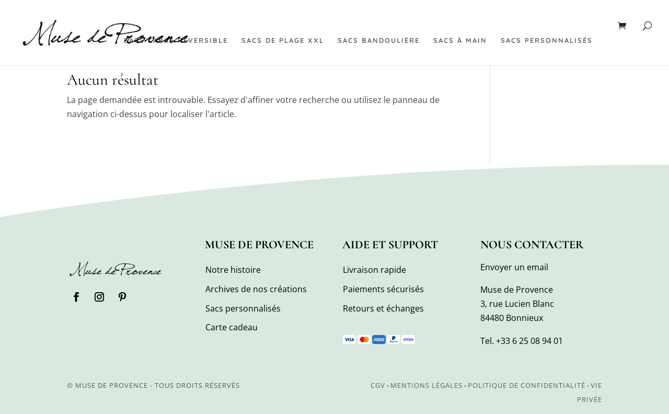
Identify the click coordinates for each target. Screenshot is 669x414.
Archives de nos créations (256, 289)
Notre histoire (233, 269)
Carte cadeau (231, 327)
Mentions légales (426, 385)
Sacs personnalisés (547, 40)
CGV (378, 385)
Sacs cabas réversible (176, 40)
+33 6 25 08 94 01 (529, 341)
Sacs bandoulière (379, 40)
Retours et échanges (383, 308)
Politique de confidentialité (526, 385)
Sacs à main (460, 40)
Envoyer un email (514, 267)
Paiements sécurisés (383, 289)
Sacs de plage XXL (282, 40)
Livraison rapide (374, 269)
